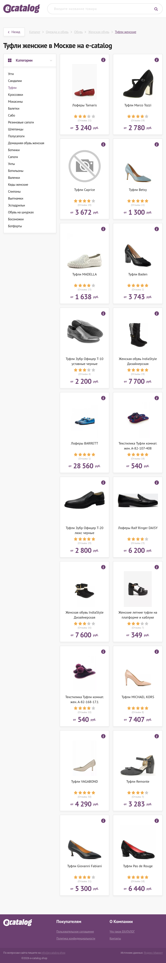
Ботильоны (15, 170)
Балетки (13, 108)
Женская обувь (98, 32)
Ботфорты (15, 226)
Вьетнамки (15, 198)
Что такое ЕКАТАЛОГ (122, 931)
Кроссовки (15, 94)
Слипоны (14, 191)
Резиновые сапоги (21, 122)
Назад (14, 32)
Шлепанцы (15, 129)
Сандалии (15, 80)
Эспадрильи (16, 205)
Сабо (11, 115)
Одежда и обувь (57, 32)
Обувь (78, 32)
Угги (11, 74)
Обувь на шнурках (21, 212)
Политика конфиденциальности (75, 938)
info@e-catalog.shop (53, 952)
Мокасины (15, 101)
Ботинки (14, 150)
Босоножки (16, 219)
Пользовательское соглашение (75, 931)
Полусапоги (16, 136)
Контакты (115, 938)
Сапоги (13, 157)
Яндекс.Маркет (153, 952)
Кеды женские (18, 184)
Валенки (14, 177)
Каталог (34, 32)
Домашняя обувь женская (26, 143)
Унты (11, 164)
